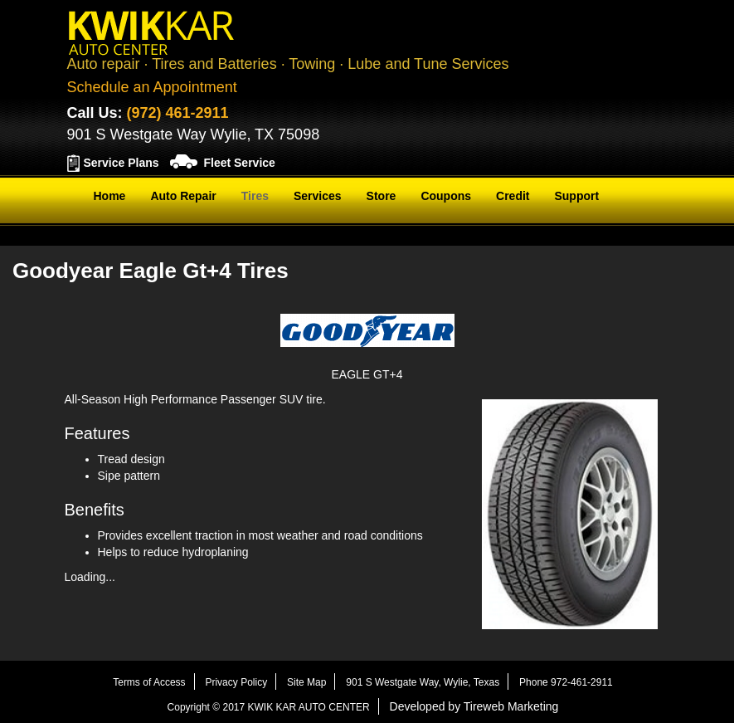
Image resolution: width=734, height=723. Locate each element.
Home (110, 196)
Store (381, 196)
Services (318, 196)
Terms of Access (149, 682)
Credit (512, 196)
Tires (255, 196)
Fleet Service (239, 162)
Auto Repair (183, 196)
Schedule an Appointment (152, 87)
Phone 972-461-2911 (566, 682)
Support (576, 196)
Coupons (445, 196)
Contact (115, 237)
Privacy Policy (236, 682)
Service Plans (121, 162)
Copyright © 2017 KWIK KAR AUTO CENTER (269, 707)
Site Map (306, 682)
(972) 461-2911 (178, 113)
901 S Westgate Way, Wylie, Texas (422, 682)
